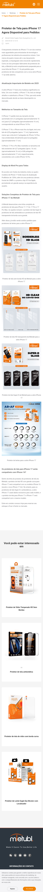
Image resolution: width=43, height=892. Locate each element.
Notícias (13, 13)
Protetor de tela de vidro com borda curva (21, 736)
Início (4, 13)
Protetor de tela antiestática (21, 672)
